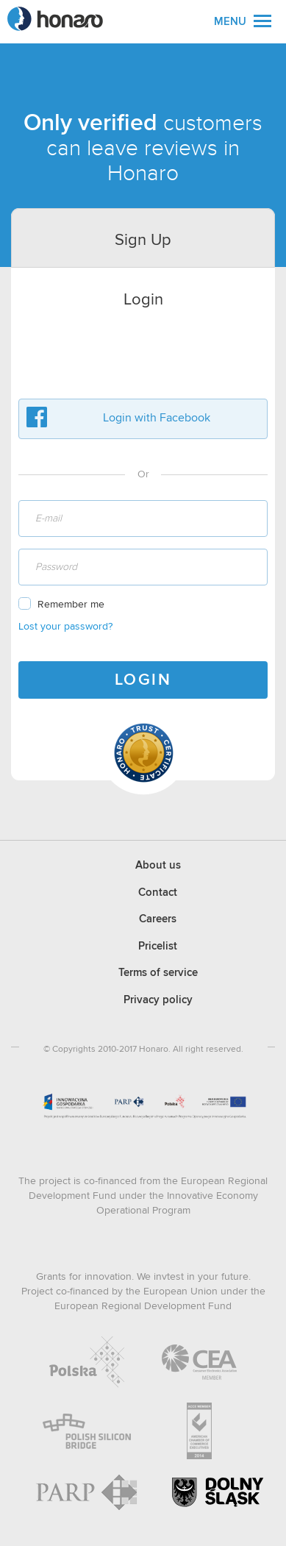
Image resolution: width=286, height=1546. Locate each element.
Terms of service (158, 973)
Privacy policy (158, 1000)
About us (158, 865)
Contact (157, 893)
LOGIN (143, 680)
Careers (157, 919)
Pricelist (157, 946)
